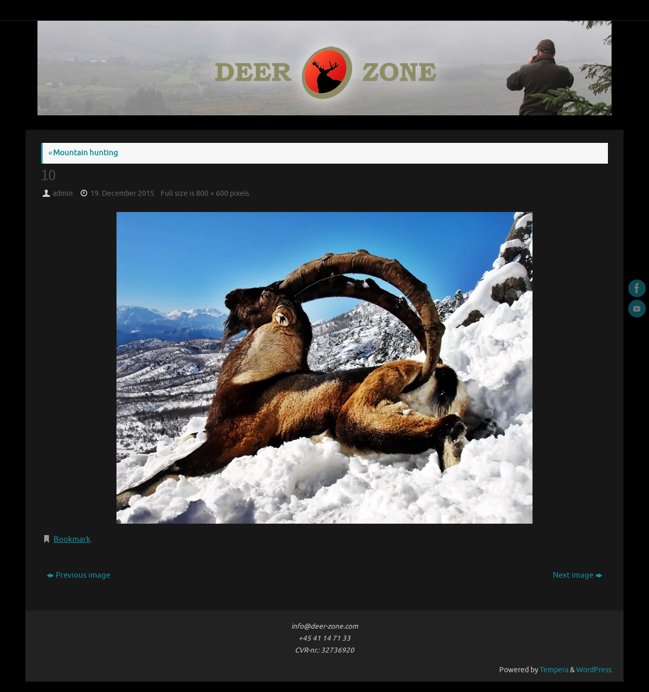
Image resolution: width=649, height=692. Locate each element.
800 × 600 (212, 193)
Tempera (554, 670)
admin (63, 193)
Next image (577, 575)
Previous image (78, 575)
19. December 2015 (122, 193)
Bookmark (72, 539)
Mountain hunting (83, 153)
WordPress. (594, 670)
